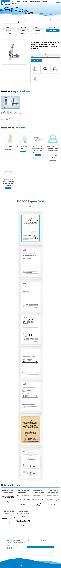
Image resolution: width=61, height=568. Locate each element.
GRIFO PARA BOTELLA (38, 33)
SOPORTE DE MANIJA (38, 30)
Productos (25, 1)
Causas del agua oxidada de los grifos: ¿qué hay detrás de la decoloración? (23, 492)
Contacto (14, 3)
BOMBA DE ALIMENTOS (52, 27)
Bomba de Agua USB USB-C (8, 146)
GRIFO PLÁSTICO (8, 33)
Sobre (18, 1)
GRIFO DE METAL (38, 27)
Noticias (45, 1)
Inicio (13, 1)
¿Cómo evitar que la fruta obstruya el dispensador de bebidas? (53, 492)
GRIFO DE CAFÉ (23, 30)
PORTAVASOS (23, 33)
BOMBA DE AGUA (8, 30)
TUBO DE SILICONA (23, 27)
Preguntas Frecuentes (35, 1)
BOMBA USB (8, 27)
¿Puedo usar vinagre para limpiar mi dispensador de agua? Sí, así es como (23, 513)
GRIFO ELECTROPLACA (19, 19)
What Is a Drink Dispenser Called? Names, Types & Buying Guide (38, 492)
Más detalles (8, 149)
